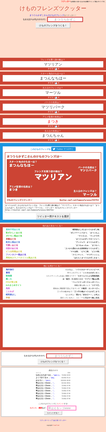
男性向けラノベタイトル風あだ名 (21, 259)
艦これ (9, 280)
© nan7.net (56, 427)
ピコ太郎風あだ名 (14, 253)
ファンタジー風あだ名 (16, 256)
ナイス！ (52, 69)
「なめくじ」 (57, 376)
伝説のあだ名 (12, 250)
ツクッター (66, 1)
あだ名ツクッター (59, 422)
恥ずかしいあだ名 (14, 234)
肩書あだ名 (11, 240)
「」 (53, 384)
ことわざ (10, 293)
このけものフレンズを (53, 149)
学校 (8, 299)
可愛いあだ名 (12, 247)
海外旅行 (10, 271)
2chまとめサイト (14, 287)
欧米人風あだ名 (13, 244)
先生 (8, 290)
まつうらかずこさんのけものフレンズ (46, 15)
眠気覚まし (11, 296)
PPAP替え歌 (12, 283)
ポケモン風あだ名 (14, 237)
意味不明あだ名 (13, 231)
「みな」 (52, 379)
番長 (8, 274)
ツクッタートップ (46, 422)
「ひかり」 (48, 382)
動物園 (9, 277)
